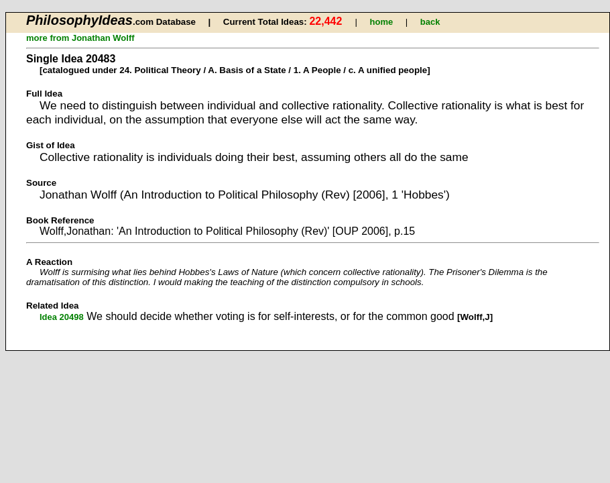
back (430, 22)
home (381, 22)
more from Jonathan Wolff (80, 38)
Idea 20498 (62, 317)
